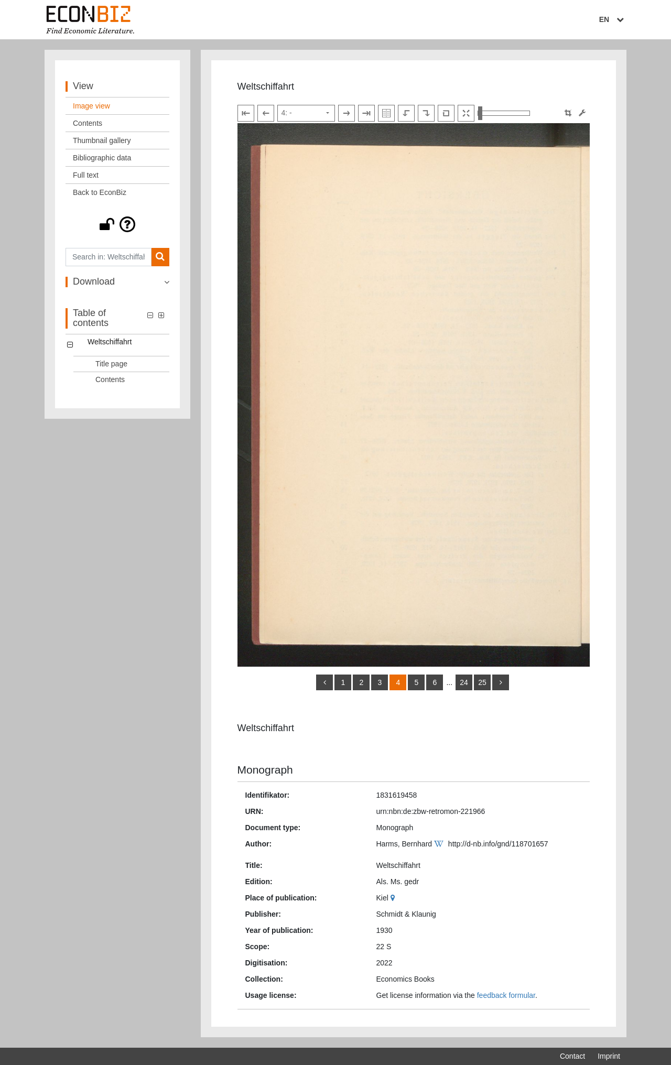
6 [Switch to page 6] (435, 682)
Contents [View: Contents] (87, 123)
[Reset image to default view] (446, 113)
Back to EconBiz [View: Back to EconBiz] (99, 192)
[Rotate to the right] (426, 113)
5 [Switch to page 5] (417, 682)
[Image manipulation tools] (582, 112)
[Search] (160, 257)
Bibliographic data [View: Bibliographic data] (102, 158)
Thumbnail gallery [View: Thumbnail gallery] (102, 140)
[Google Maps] (394, 898)
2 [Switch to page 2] (362, 682)
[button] (117, 224)
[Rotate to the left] (406, 113)
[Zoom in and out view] (504, 113)
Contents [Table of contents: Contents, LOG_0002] (110, 379)
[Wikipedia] (440, 844)
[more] (500, 682)
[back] (324, 682)
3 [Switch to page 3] (380, 682)
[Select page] (306, 113)
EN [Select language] (612, 19)
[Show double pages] (386, 113)
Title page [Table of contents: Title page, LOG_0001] (111, 364)
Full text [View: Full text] (86, 175)
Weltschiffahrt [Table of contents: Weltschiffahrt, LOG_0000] (110, 342)
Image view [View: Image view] (91, 106)
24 (464, 682)
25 (482, 682)
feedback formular (506, 995)
